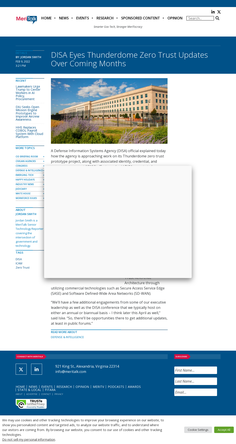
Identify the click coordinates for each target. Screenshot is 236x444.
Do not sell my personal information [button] (28, 439)
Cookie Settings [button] (198, 430)
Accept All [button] (224, 430)
